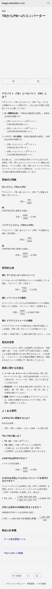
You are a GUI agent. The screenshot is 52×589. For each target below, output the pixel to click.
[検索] (48, 3)
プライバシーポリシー (15, 584)
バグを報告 (41, 584)
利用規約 (31, 584)
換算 (4, 11)
